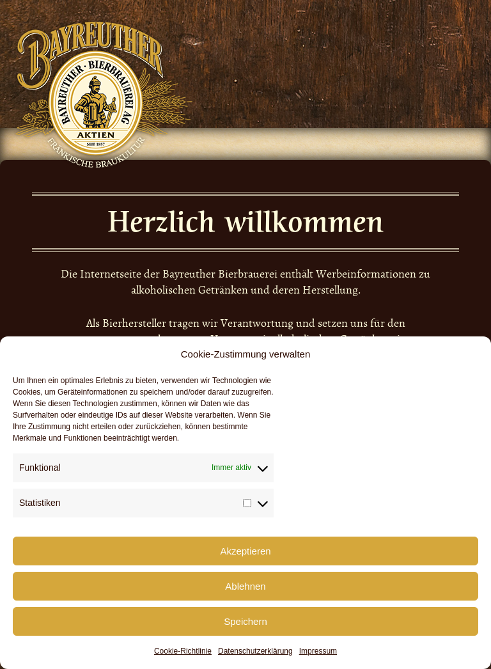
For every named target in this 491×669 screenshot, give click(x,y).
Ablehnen (245, 586)
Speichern (245, 621)
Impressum (318, 651)
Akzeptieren (245, 551)
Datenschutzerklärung (255, 651)
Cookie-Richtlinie (183, 651)
